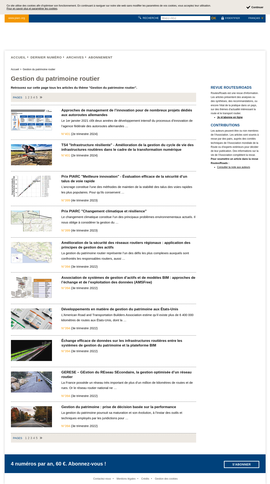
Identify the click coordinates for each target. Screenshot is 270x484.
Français (254, 18)
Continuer (257, 7)
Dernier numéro (46, 57)
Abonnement (100, 57)
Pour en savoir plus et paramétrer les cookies (32, 8)
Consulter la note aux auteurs (233, 167)
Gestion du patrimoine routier (39, 69)
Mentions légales (126, 478)
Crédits (145, 478)
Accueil (18, 57)
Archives (75, 57)
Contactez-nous (102, 478)
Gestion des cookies (166, 478)
